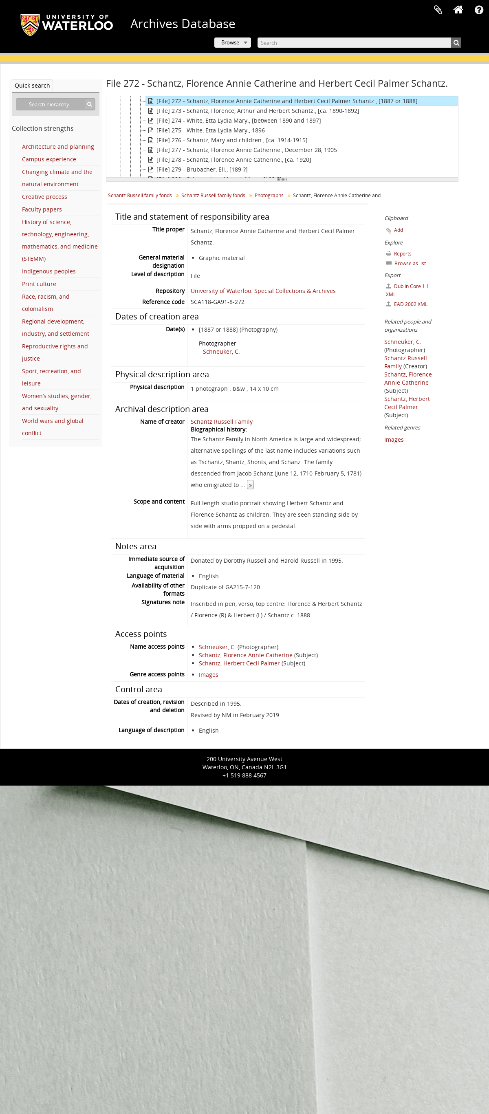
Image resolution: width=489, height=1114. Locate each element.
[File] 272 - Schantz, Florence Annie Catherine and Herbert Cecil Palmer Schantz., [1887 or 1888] (282, 101)
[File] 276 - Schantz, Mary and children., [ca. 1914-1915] (227, 140)
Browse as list (406, 263)
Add (398, 230)
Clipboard (438, 10)
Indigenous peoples (49, 271)
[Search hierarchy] (55, 104)
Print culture (39, 284)
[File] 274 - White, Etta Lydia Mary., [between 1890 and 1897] (233, 120)
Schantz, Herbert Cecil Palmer (239, 663)
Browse (230, 42)
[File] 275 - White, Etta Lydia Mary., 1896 (205, 130)
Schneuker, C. (221, 351)
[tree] (282, 137)
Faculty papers (42, 209)
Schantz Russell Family (222, 421)
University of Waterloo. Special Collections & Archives (263, 291)
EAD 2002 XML (406, 304)
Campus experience (49, 159)
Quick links (479, 10)
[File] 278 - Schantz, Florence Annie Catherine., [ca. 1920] (228, 160)
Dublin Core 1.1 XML (407, 290)
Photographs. (270, 195)
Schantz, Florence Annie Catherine (246, 655)
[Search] (359, 42)
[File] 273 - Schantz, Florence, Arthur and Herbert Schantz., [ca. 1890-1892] (252, 111)
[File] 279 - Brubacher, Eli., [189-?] (197, 169)
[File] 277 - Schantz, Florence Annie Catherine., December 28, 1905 (241, 150)
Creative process (44, 196)
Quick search (32, 85)
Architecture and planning (58, 146)
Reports (399, 253)
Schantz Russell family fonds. (140, 195)
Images (208, 674)
